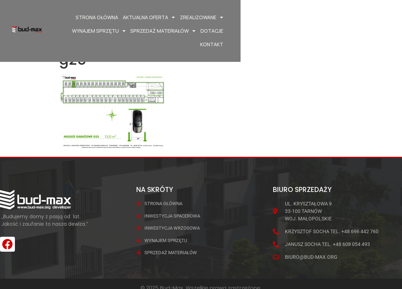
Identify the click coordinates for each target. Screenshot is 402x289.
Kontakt (367, 30)
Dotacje (367, 17)
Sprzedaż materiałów (318, 17)
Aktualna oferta (148, 17)
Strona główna (96, 17)
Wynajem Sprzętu (254, 17)
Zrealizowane (201, 17)
